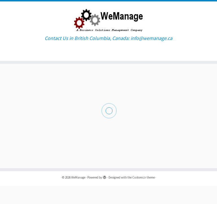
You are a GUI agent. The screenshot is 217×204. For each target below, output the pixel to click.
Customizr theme (143, 177)
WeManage (78, 177)
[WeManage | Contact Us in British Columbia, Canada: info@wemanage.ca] (108, 18)
